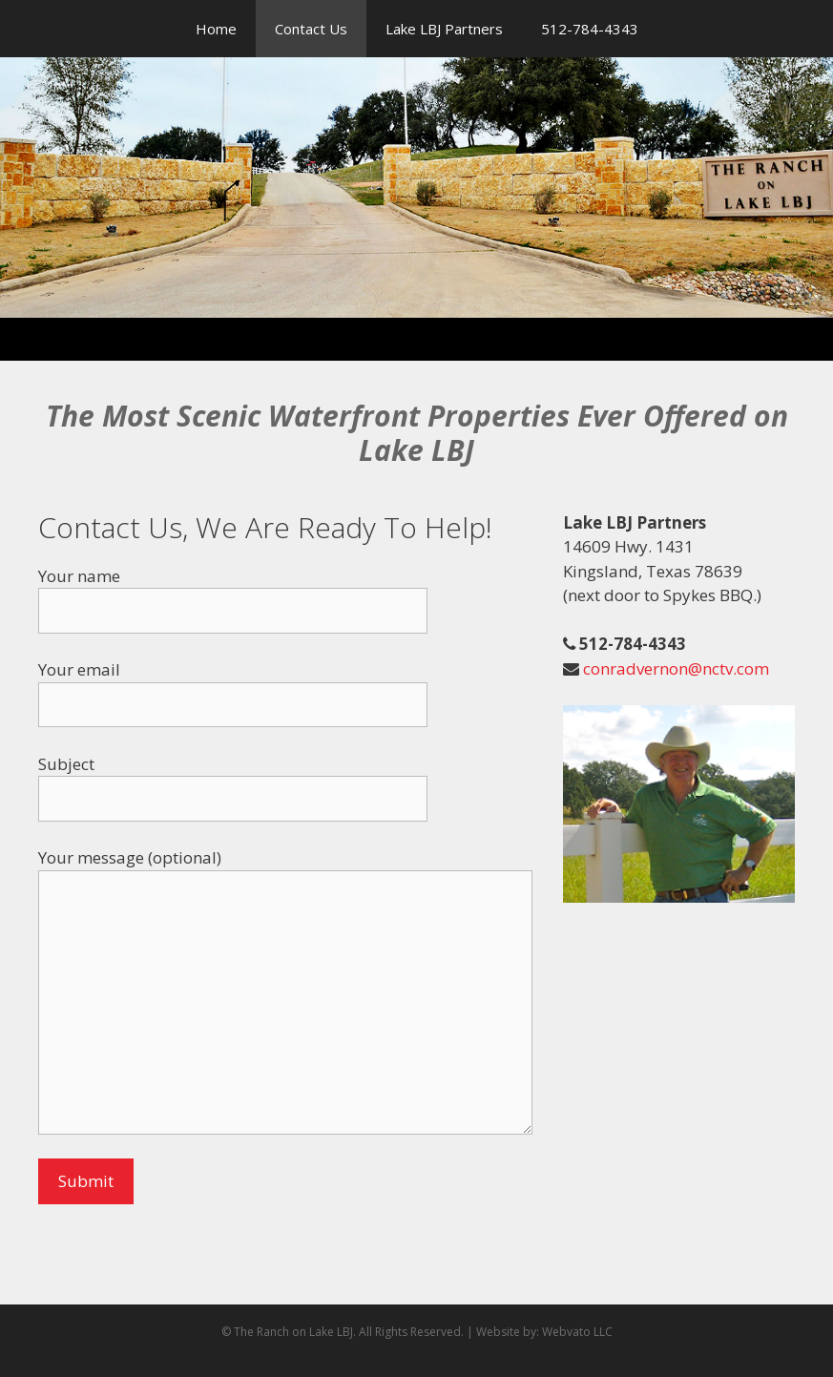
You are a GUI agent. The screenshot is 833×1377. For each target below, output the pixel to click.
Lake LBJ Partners (444, 28)
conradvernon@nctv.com (674, 668)
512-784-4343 (589, 28)
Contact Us (311, 28)
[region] (416, 187)
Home (216, 28)
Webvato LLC (577, 1332)
